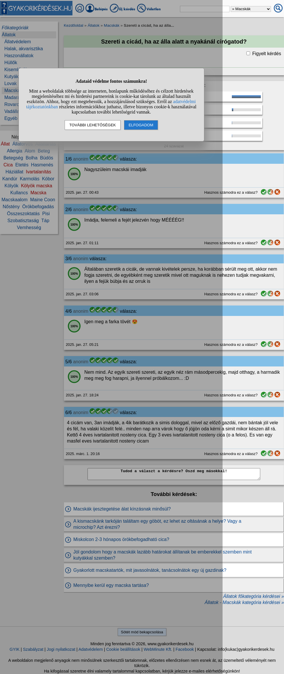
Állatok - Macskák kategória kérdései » (244, 602)
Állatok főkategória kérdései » (253, 596)
